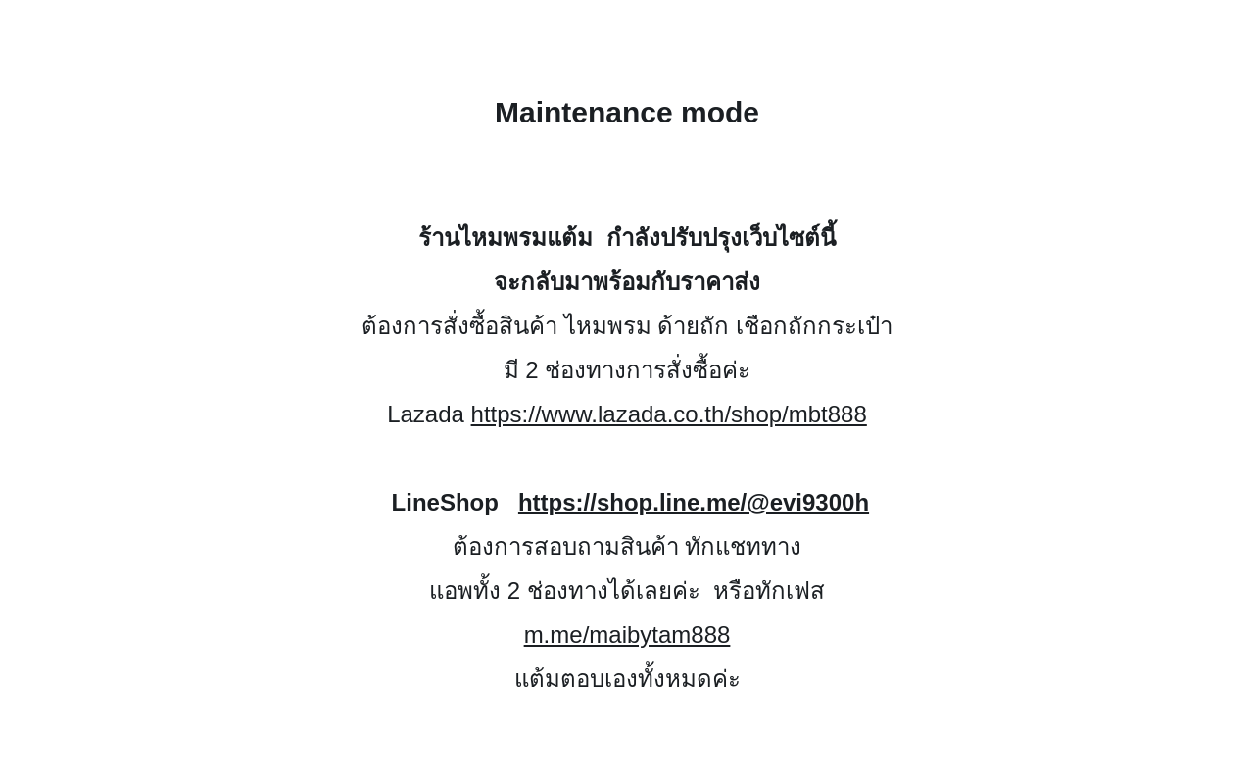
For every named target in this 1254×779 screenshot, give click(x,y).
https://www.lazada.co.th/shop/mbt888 (669, 414)
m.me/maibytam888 (627, 634)
